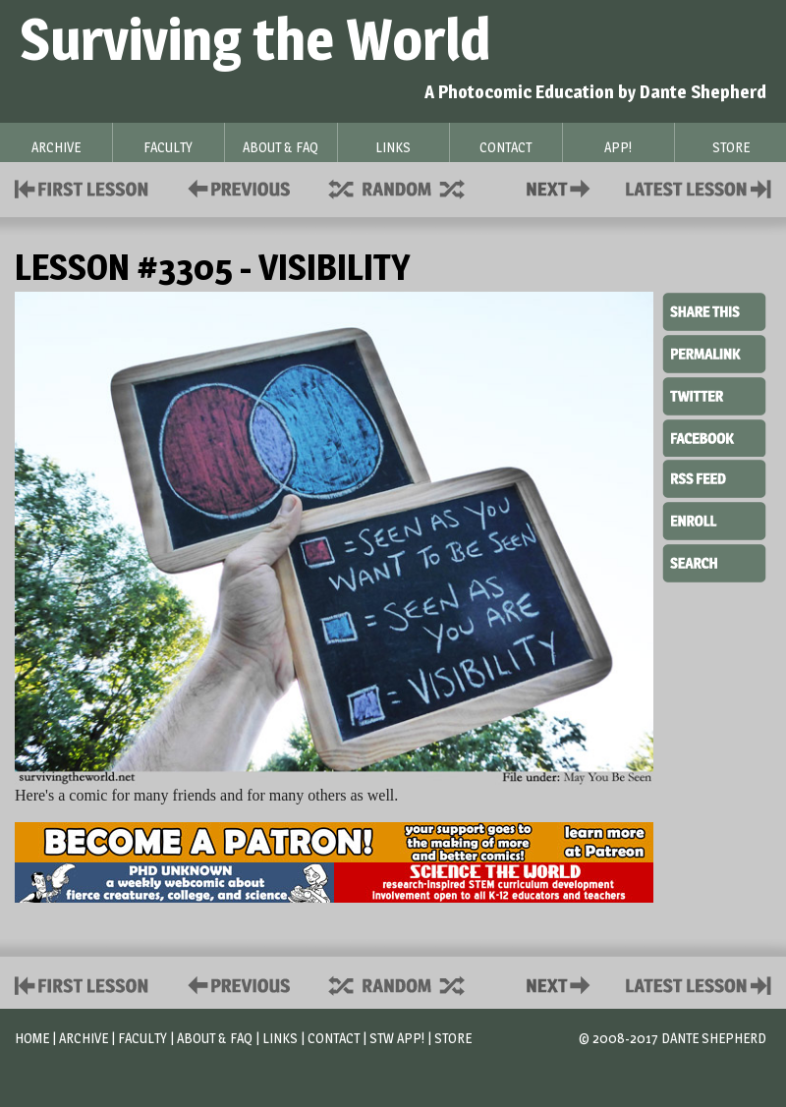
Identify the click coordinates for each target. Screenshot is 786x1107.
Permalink (714, 353)
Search (714, 560)
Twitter (714, 394)
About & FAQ (215, 1037)
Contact (562, 187)
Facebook (714, 436)
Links (280, 1037)
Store (453, 1037)
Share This (714, 312)
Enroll (714, 518)
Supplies (410, 187)
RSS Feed (714, 477)
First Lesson (82, 187)
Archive (83, 1037)
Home (32, 1037)
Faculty (142, 1037)
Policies (235, 187)
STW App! (396, 1037)
